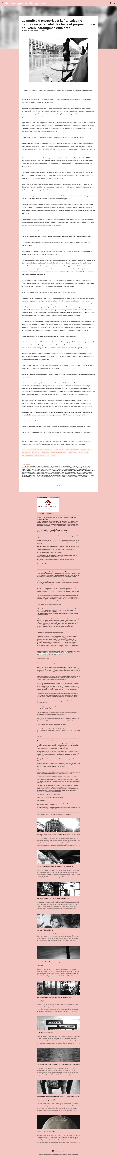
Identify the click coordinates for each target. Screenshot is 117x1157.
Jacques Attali (66, 652)
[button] (23, 34)
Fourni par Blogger (58, 1151)
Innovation (45, 452)
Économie (35, 452)
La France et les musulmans (45, 930)
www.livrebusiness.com (61, 149)
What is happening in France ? (45, 1033)
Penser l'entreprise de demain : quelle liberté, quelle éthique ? (55, 866)
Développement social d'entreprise (79, 449)
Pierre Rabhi (57, 654)
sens (53, 455)
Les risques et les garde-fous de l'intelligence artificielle (53, 898)
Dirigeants (26, 452)
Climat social (58, 449)
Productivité (83, 452)
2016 (23, 449)
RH (48, 455)
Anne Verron (41, 567)
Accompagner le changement (25, 3)
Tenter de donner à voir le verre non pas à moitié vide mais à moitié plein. (58, 1064)
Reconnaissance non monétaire (33, 455)
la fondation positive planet (49, 652)
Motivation (72, 452)
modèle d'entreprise (58, 452)
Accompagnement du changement (39, 449)
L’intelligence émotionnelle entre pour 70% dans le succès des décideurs (58, 835)
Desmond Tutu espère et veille (46, 1132)
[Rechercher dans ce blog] (106, 3)
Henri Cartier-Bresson (44, 540)
